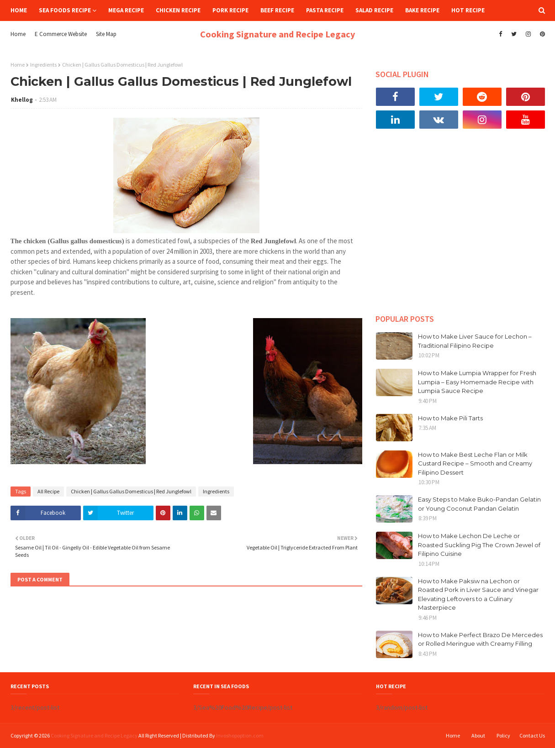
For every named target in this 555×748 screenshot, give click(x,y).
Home (18, 34)
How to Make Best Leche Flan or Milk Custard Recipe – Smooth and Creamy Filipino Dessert (475, 463)
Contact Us (532, 735)
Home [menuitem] (19, 10)
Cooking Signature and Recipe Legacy (277, 34)
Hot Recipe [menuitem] (468, 10)
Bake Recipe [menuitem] (422, 10)
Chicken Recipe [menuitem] (178, 10)
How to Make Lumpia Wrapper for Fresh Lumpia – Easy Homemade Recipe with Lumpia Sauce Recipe (477, 381)
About (478, 735)
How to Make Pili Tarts (450, 418)
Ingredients (43, 64)
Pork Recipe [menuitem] (230, 10)
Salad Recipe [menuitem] (374, 10)
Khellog (22, 100)
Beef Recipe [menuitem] (277, 10)
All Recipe (48, 491)
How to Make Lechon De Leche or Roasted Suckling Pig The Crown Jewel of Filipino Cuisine (479, 544)
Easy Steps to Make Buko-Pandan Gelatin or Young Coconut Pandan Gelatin (479, 504)
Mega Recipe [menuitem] (126, 10)
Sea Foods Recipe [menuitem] (65, 10)
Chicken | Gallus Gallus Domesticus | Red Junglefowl (131, 491)
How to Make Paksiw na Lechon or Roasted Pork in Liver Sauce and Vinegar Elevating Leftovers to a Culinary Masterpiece (478, 594)
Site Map (106, 34)
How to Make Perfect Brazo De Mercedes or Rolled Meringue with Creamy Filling (480, 639)
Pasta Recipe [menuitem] (325, 10)
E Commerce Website (61, 34)
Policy (503, 735)
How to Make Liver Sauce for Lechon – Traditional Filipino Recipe (475, 341)
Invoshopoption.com (240, 735)
